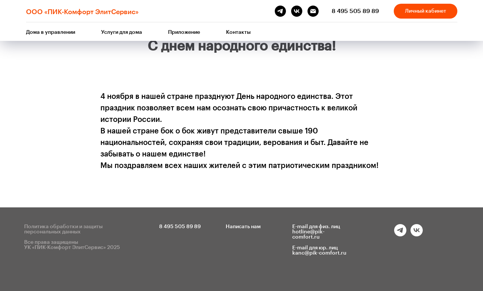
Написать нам (243, 226)
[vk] (296, 11)
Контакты (238, 32)
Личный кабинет (425, 11)
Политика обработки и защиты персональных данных (63, 229)
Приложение (184, 32)
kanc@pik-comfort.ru (319, 253)
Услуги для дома (121, 32)
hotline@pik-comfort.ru (308, 234)
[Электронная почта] (313, 11)
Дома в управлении (50, 32)
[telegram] (280, 11)
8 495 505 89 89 (355, 11)
